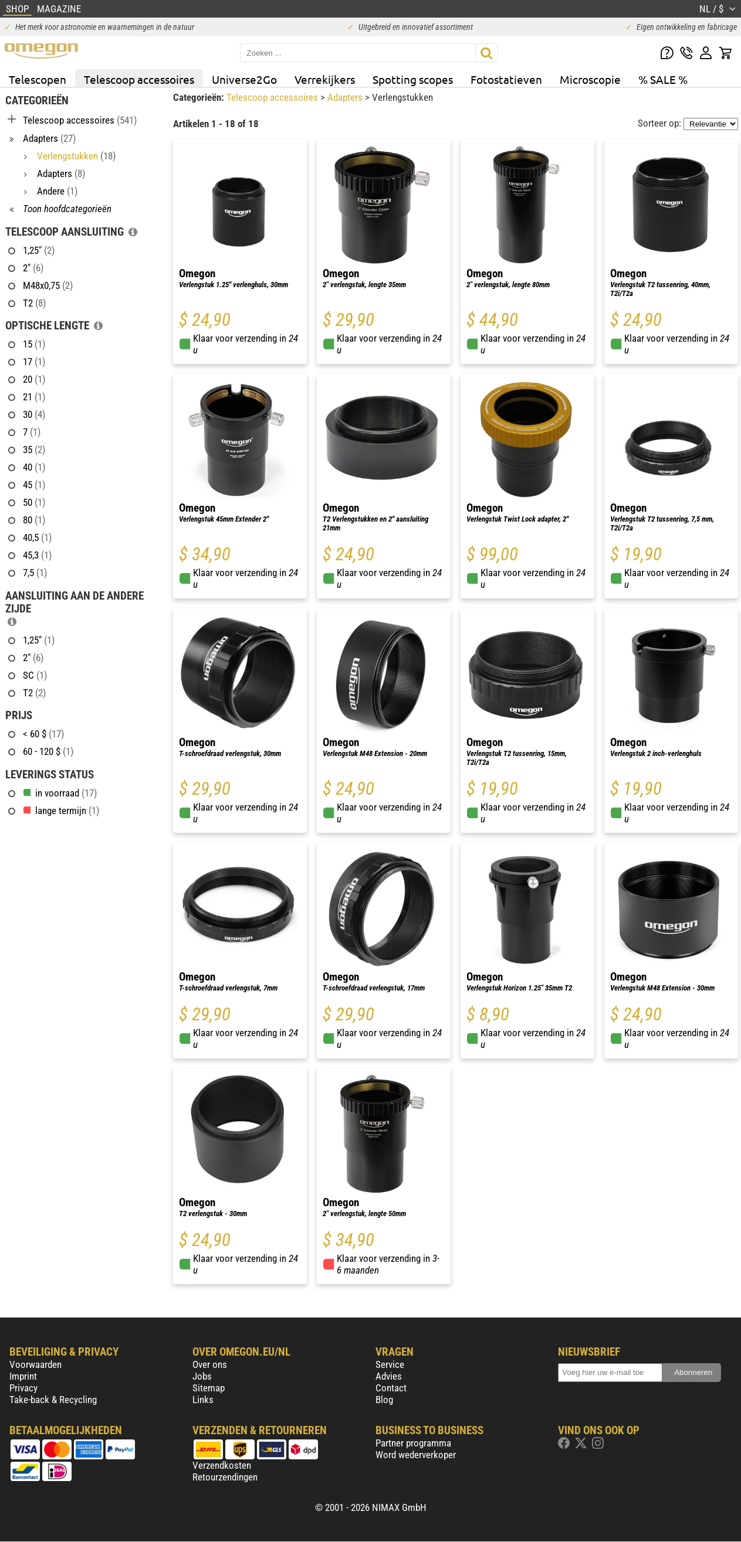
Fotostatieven (506, 79)
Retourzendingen (225, 1477)
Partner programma (413, 1443)
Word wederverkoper (415, 1455)
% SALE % (663, 79)
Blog (384, 1399)
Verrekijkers (325, 79)
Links (203, 1399)
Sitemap (208, 1388)
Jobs (202, 1376)
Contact (391, 1388)
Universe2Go (244, 79)
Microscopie (590, 79)
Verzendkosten (221, 1465)
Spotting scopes (413, 79)
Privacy (23, 1388)
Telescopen (37, 79)
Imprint (23, 1376)
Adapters (346, 97)
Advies (388, 1376)
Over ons (209, 1364)
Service (389, 1364)
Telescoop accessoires (139, 79)
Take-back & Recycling (53, 1399)
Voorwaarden (35, 1364)
